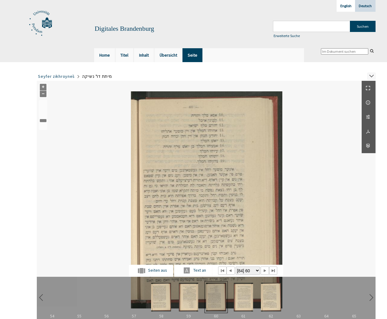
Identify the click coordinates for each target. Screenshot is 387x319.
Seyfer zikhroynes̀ (56, 76)
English (345, 6)
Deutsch (365, 6)
